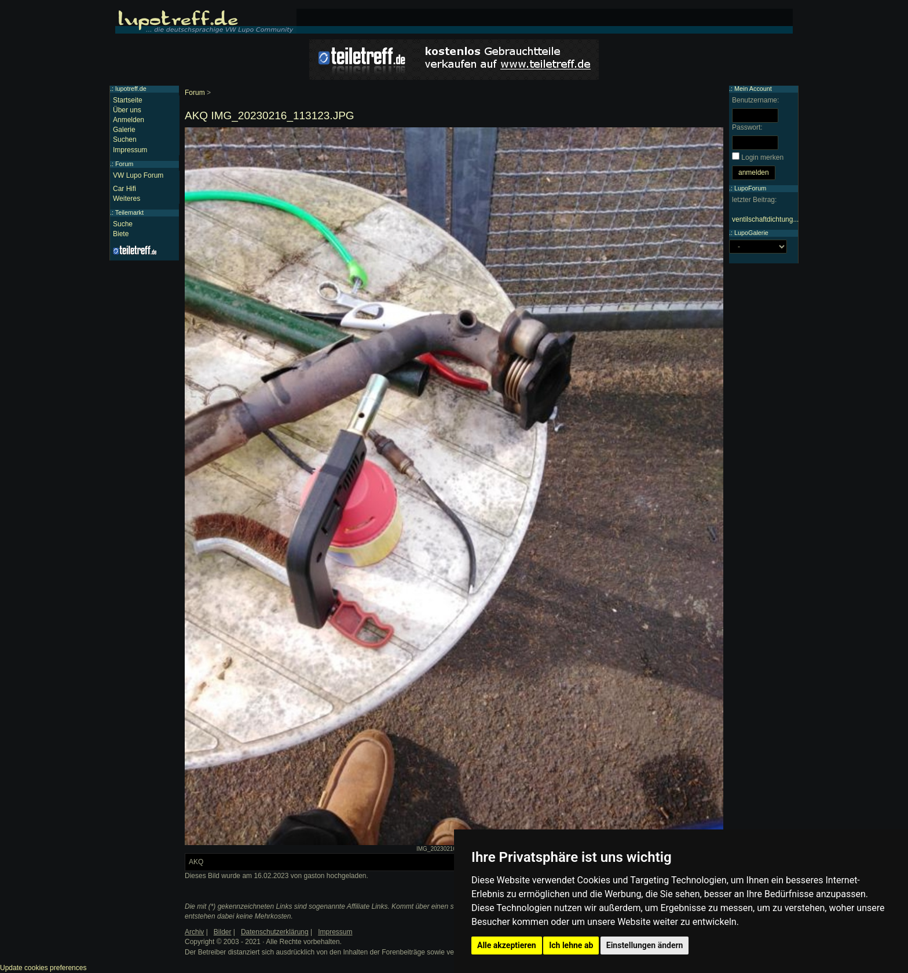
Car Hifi (124, 189)
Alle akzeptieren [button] (506, 945)
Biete (121, 234)
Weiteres (126, 198)
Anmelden (128, 120)
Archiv (194, 932)
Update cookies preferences (43, 968)
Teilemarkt (129, 212)
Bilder (223, 932)
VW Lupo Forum (138, 175)
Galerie (124, 130)
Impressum (130, 150)
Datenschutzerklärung (275, 932)
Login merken (762, 157)
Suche (123, 224)
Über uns (127, 110)
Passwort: (747, 127)
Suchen (125, 139)
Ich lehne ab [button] (571, 945)
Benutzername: (755, 100)
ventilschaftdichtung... (765, 219)
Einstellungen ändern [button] (644, 945)
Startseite (127, 100)
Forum (195, 93)
